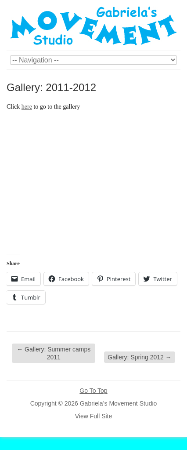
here (27, 106)
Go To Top (93, 391)
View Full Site (93, 416)
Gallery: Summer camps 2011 (53, 353)
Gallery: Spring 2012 (140, 357)
